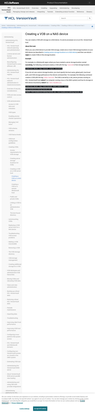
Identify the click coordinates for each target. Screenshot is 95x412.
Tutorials (50, 11)
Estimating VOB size (14, 361)
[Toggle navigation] (89, 2)
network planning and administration (13, 48)
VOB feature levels (15, 134)
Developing (76, 8)
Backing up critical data (13, 293)
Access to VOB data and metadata (13, 106)
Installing (44, 8)
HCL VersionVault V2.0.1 (6, 10)
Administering (64, 8)
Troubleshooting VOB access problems (14, 235)
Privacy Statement (17, 403)
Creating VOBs (55, 25)
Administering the (13, 368)
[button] (3, 37)
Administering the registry (13, 72)
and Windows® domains (13, 345)
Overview (35, 8)
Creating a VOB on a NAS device (11, 27)
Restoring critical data (13, 301)
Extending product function (64, 11)
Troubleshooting (12, 318)
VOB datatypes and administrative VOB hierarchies (13, 272)
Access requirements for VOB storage (15, 152)
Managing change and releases (24, 11)
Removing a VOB (14, 248)
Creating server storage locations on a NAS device (60, 52)
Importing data (12, 314)
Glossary (89, 11)
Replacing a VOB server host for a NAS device (14, 227)
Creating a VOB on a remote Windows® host (15, 188)
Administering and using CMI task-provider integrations (14, 384)
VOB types (12, 112)
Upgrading (53, 8)
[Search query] (76, 18)
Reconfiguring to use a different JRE (14, 64)
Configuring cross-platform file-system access (13, 337)
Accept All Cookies (40, 409)
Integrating (41, 11)
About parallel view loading (13, 376)
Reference (80, 11)
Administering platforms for (12, 393)
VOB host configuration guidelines (13, 141)
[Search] (90, 18)
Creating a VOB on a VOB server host (73, 25)
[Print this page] (92, 26)
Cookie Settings (24, 409)
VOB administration (43, 25)
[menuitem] (21, 8)
